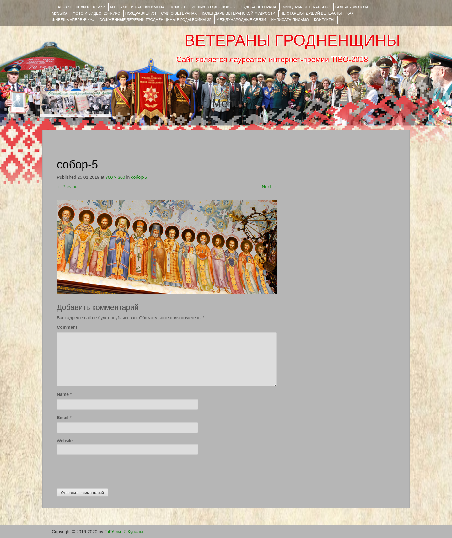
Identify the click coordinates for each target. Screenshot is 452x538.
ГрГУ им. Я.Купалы (124, 531)
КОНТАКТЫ (324, 20)
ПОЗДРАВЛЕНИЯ (140, 13)
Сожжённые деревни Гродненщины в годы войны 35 (156, 20)
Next (269, 186)
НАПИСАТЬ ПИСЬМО (290, 20)
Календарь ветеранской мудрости (238, 13)
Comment (67, 327)
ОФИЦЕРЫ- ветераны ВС (305, 7)
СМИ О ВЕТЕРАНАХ (179, 13)
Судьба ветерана (259, 7)
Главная (62, 7)
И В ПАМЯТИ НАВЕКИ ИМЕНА (137, 7)
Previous (68, 186)
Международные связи (241, 20)
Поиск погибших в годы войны (203, 7)
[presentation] (104, 470)
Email (62, 417)
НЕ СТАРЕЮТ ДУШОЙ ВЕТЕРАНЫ (311, 13)
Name (63, 394)
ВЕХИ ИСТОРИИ (90, 7)
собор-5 (139, 177)
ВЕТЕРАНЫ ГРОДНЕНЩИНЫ (292, 40)
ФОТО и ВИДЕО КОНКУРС (96, 13)
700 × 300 (115, 177)
